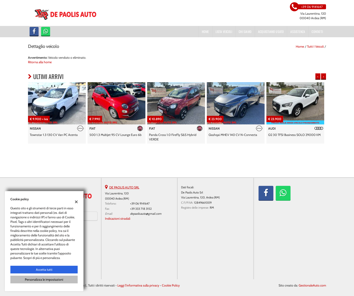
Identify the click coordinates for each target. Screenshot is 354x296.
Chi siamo (245, 31)
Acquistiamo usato (271, 31)
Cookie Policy (171, 285)
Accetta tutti (44, 270)
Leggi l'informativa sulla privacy (138, 285)
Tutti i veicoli (315, 46)
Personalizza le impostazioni (44, 279)
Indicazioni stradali (117, 219)
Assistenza (297, 31)
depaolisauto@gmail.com (145, 213)
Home (205, 31)
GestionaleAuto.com (312, 285)
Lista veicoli (224, 31)
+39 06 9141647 (140, 203)
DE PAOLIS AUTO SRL (124, 187)
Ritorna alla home (40, 62)
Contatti (317, 31)
